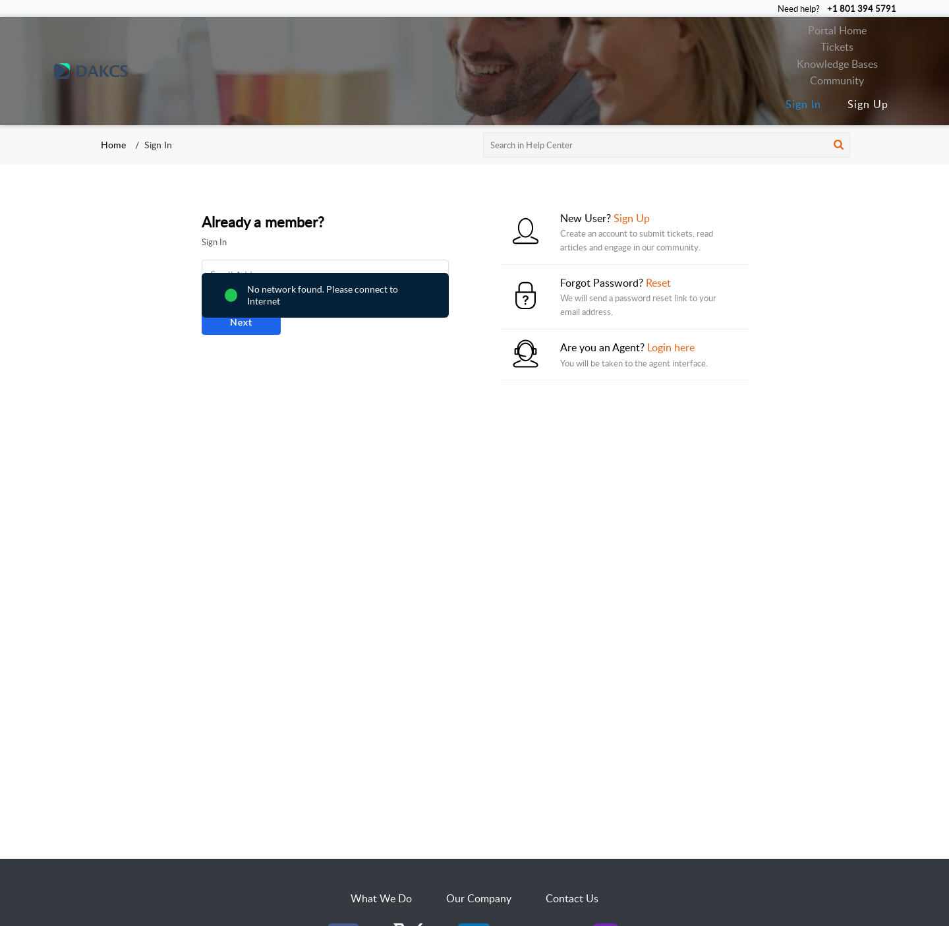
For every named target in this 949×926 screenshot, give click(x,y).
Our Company (478, 898)
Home (113, 144)
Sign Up (868, 104)
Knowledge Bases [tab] (837, 64)
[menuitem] (803, 105)
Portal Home (837, 30)
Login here (671, 347)
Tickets (836, 47)
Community (837, 80)
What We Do (381, 898)
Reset (658, 282)
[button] (839, 145)
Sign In (803, 104)
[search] (667, 145)
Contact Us (572, 898)
